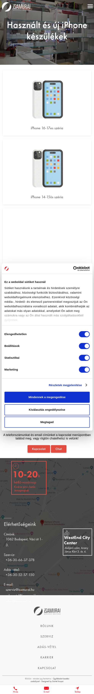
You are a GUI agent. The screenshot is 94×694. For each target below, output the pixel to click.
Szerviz (47, 636)
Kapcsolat (39, 449)
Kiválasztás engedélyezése (47, 409)
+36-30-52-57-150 (20, 574)
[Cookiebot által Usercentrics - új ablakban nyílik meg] (73, 268)
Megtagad (47, 422)
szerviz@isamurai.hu (20, 589)
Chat (58, 449)
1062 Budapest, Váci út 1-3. (24, 542)
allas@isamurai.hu (18, 601)
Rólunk (47, 626)
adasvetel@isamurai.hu (22, 595)
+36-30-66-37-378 (20, 559)
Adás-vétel (47, 647)
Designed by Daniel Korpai (52, 681)
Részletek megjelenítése (65, 385)
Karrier (47, 657)
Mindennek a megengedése (47, 397)
